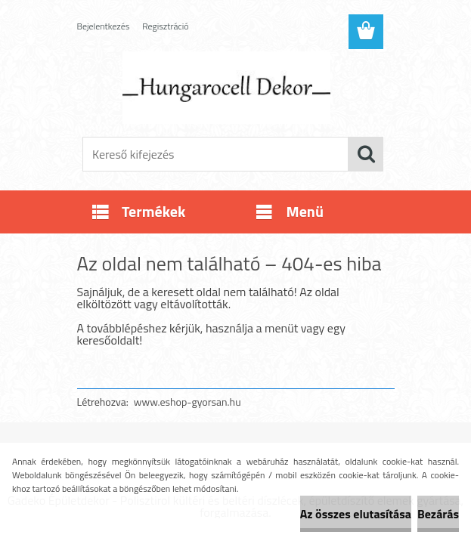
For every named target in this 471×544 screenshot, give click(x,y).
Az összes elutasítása (355, 514)
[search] (366, 154)
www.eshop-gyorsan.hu (187, 402)
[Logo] (226, 87)
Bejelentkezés (103, 26)
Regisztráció (165, 26)
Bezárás (438, 514)
